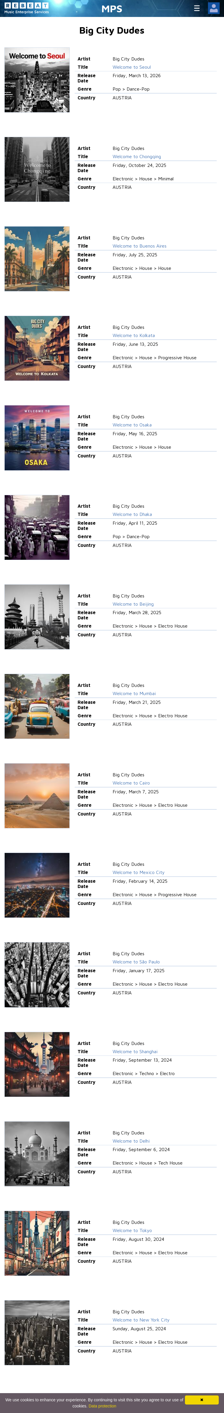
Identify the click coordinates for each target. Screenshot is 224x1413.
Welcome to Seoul (132, 67)
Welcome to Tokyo (132, 1230)
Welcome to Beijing (133, 604)
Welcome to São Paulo (136, 961)
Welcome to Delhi (131, 1140)
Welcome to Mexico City (139, 872)
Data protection (102, 1406)
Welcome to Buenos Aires (140, 245)
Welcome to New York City (141, 1319)
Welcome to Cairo (131, 782)
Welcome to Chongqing (137, 156)
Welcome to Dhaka (132, 514)
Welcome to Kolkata (134, 335)
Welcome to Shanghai (135, 1051)
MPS (112, 8)
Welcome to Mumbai (134, 693)
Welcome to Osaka (132, 424)
